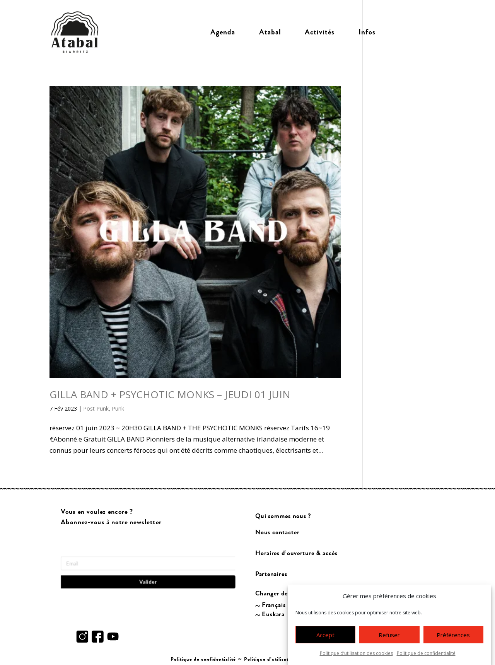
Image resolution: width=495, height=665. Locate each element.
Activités (320, 32)
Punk (118, 408)
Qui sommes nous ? (283, 516)
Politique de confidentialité (426, 653)
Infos (367, 32)
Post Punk (96, 408)
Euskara (273, 614)
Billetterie (417, 32)
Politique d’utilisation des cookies (356, 653)
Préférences (453, 635)
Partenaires (271, 574)
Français (274, 605)
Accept (325, 635)
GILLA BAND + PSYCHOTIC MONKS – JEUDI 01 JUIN (170, 394)
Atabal (270, 32)
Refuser (389, 635)
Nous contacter (277, 532)
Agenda (222, 32)
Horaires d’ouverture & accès (296, 553)
